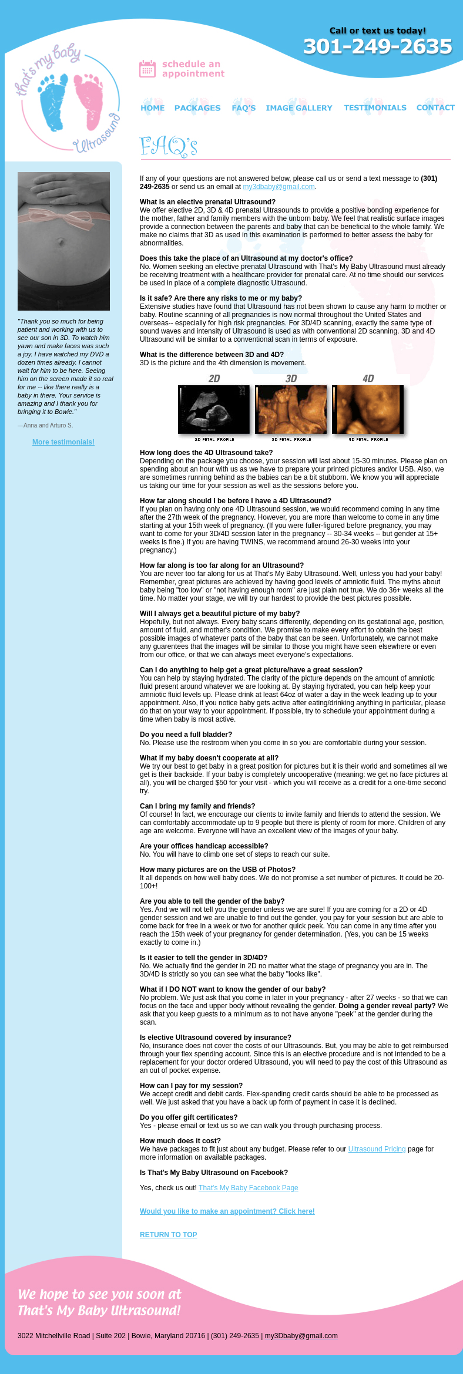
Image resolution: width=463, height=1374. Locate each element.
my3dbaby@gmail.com (278, 187)
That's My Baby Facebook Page (248, 1188)
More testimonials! (63, 442)
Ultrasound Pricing (377, 1149)
